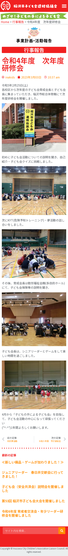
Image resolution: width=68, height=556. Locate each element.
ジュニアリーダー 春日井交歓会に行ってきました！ (32, 474)
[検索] (61, 530)
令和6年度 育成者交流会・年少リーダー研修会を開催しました (32, 513)
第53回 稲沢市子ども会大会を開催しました (33, 500)
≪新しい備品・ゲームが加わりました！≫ (33, 462)
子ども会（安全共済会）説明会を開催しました (33, 488)
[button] (64, 6)
